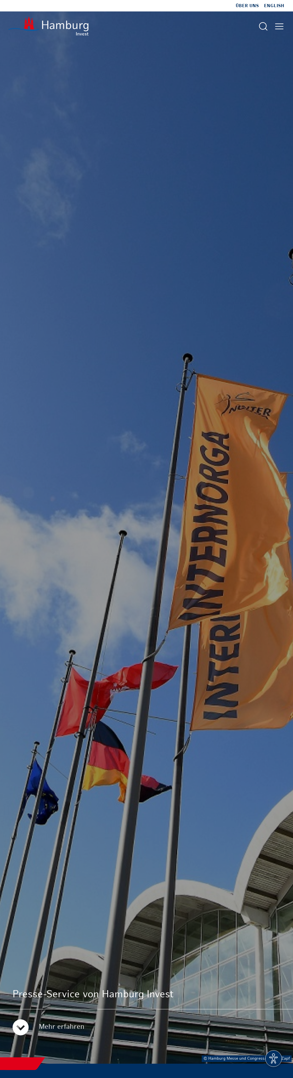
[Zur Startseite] (48, 26)
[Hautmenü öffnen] (279, 26)
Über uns (247, 6)
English (274, 6)
